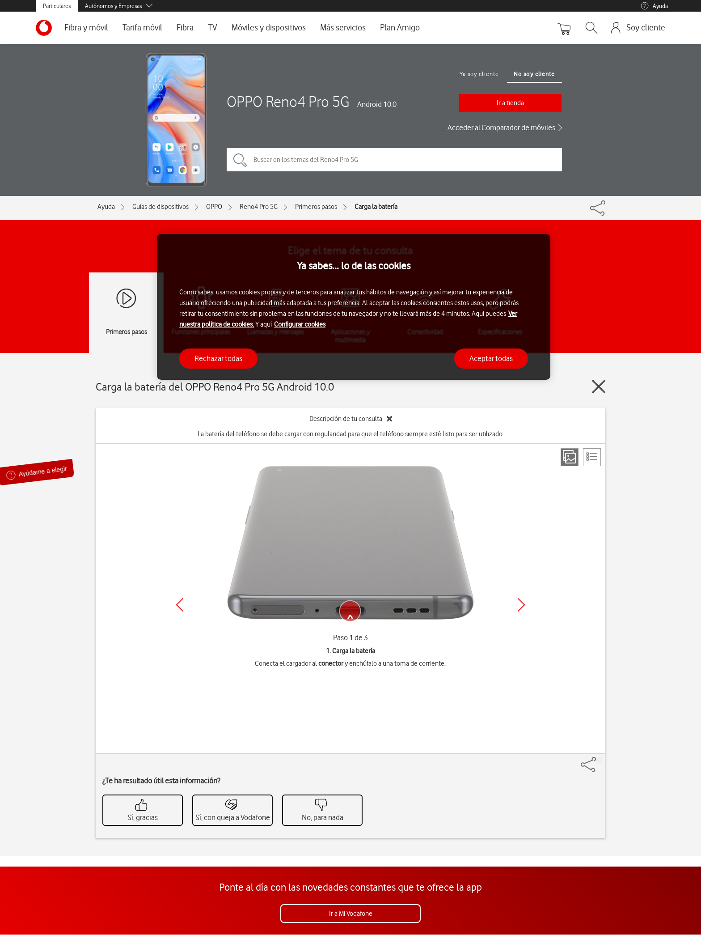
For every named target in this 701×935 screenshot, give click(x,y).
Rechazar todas (218, 358)
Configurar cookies (299, 324)
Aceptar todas (491, 358)
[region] (353, 307)
